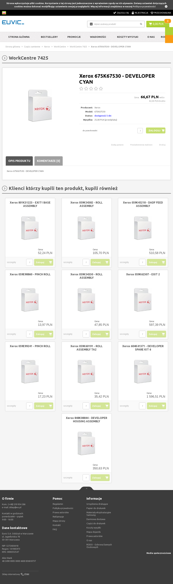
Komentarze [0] (48, 160)
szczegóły (11, 262)
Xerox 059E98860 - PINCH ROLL (30, 274)
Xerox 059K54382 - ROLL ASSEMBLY (86, 204)
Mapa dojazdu (93, 532)
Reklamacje (58, 516)
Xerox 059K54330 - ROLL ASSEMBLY (86, 276)
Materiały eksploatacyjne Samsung (98, 513)
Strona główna (19, 37)
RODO (164, 37)
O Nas (151, 37)
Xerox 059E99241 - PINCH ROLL (30, 346)
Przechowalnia (162, 13)
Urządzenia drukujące (97, 504)
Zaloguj (154, 130)
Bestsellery (49, 37)
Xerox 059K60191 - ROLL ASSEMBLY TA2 (86, 348)
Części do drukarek (95, 523)
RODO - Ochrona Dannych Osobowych (99, 545)
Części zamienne (32, 46)
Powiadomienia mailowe (141, 145)
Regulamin (58, 504)
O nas (89, 540)
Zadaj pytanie (117, 145)
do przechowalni (90, 131)
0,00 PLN (158, 23)
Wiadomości (98, 37)
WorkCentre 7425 (78, 46)
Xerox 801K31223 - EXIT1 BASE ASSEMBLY (30, 204)
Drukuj (162, 145)
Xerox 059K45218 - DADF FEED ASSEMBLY (143, 204)
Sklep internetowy (11, 574)
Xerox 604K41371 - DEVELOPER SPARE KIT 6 (143, 348)
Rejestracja (141, 13)
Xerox (47, 46)
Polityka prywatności (63, 508)
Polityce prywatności (144, 6)
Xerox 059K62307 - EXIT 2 (143, 274)
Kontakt (57, 525)
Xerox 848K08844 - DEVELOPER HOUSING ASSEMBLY (86, 419)
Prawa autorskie (94, 536)
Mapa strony (59, 521)
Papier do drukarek (96, 508)
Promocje (74, 37)
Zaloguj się (123, 13)
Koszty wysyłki (127, 37)
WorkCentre (60, 46)
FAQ (55, 529)
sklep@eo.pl (15, 507)
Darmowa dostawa (95, 519)
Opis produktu (19, 160)
